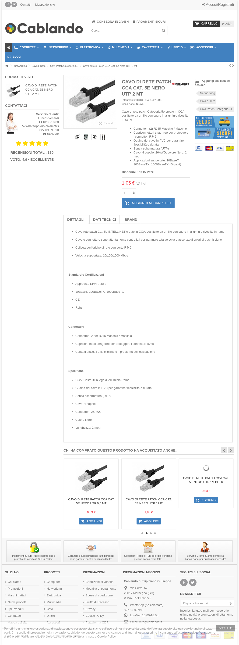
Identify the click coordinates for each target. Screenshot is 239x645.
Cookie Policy (94, 615)
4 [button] (155, 533)
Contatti (25, 4)
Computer (53, 582)
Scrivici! (53, 134)
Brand (131, 219)
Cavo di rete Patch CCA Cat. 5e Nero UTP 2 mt (41, 90)
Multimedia (54, 602)
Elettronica (54, 595)
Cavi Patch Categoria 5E (216, 109)
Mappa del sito (45, 4)
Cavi (50, 609)
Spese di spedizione (98, 595)
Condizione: (128, 104)
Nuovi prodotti (17, 602)
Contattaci (14, 615)
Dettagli (75, 219)
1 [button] (142, 533)
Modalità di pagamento (100, 588)
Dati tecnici (104, 219)
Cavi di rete (207, 101)
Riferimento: (129, 100)
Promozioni (15, 588)
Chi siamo (14, 582)
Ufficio (51, 615)
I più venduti (16, 609)
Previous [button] (224, 450)
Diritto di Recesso (97, 602)
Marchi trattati (17, 595)
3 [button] (151, 533)
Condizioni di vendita (99, 582)
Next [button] (231, 450)
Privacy (90, 609)
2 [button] (147, 533)
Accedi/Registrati (218, 5)
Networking (207, 93)
